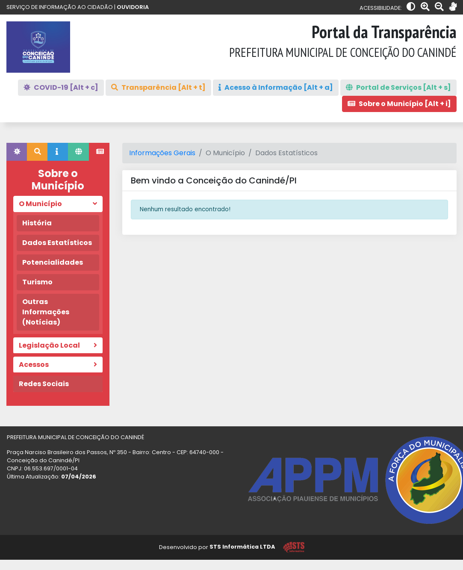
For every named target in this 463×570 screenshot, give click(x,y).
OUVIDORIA (133, 7)
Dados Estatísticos (57, 243)
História (37, 223)
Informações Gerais (162, 153)
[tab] (16, 152)
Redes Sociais (44, 384)
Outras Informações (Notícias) (45, 312)
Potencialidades (52, 262)
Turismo (37, 282)
